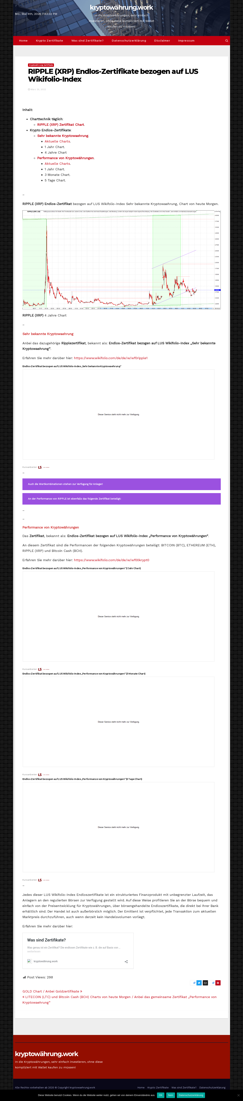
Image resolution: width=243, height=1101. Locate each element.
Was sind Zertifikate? (87, 40)
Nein (170, 1095)
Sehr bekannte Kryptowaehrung (62, 136)
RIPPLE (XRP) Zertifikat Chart (60, 125)
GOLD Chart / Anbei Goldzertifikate (52, 991)
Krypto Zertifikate (49, 40)
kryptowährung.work (121, 7)
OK (160, 1095)
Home (23, 40)
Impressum (186, 40)
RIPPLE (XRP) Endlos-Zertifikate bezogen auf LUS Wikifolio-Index (113, 75)
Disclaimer (162, 40)
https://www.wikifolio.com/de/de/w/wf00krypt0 (111, 560)
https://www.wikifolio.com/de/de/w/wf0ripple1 (111, 358)
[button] (226, 40)
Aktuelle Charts (57, 141)
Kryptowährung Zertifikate (41, 65)
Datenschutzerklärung (129, 40)
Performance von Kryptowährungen (65, 158)
